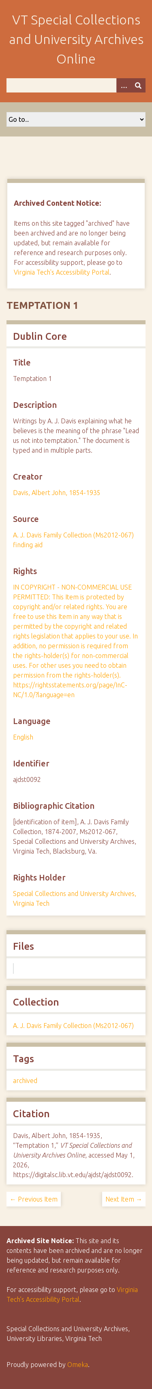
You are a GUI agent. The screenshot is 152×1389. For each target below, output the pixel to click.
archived (25, 1080)
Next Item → (123, 1199)
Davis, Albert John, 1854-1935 (57, 492)
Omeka (77, 1364)
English (23, 737)
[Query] (76, 85)
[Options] (123, 85)
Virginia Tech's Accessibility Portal (61, 272)
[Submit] (138, 85)
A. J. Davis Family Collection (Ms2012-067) (73, 1025)
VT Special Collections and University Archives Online (76, 39)
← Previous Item (34, 1199)
